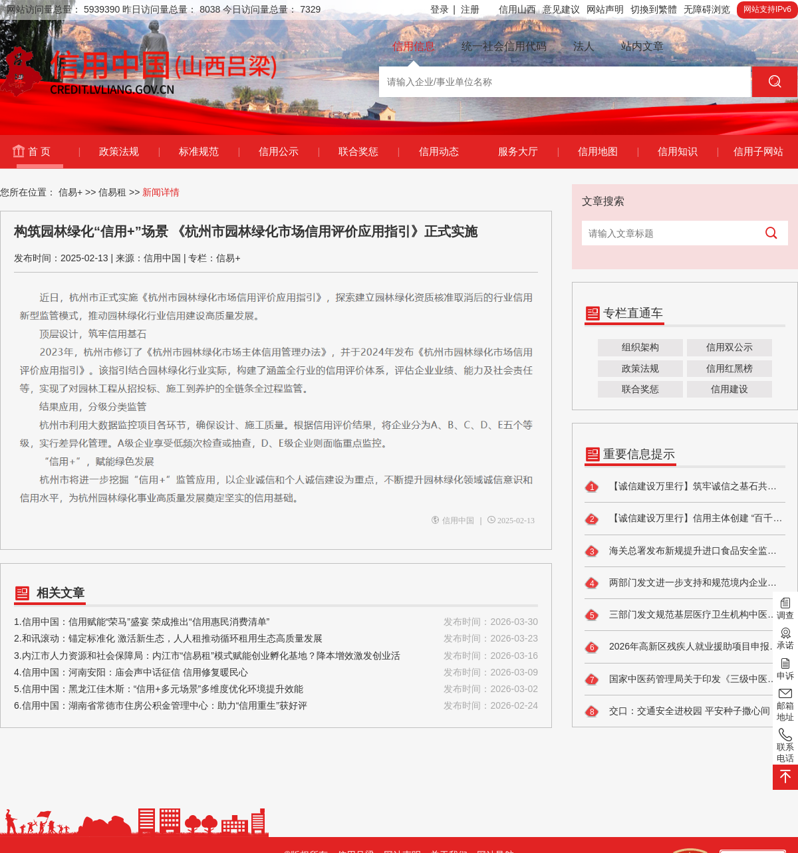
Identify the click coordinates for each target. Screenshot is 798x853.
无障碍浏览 (707, 9)
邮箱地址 (785, 703)
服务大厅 (528, 151)
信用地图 (608, 151)
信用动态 (439, 151)
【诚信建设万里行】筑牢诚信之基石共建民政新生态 (685, 486)
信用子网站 (758, 151)
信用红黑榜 (729, 368)
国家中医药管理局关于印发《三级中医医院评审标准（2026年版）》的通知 (685, 679)
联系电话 (785, 745)
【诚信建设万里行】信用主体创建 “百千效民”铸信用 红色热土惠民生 (685, 519)
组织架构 (640, 347)
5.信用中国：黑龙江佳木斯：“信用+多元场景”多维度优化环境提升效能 (276, 689)
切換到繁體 (653, 9)
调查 (785, 607)
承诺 (785, 637)
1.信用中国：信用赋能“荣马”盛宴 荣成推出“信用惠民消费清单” (276, 622)
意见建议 (561, 9)
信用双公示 (729, 347)
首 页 (54, 151)
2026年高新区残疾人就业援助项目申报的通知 (685, 647)
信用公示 (289, 151)
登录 (443, 9)
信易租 (112, 192)
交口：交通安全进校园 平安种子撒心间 (677, 711)
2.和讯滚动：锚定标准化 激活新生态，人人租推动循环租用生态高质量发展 (276, 638)
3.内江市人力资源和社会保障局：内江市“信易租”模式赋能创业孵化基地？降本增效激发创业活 (276, 656)
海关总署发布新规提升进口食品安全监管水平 (685, 551)
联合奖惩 (368, 151)
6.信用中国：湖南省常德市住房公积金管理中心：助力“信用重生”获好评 (276, 705)
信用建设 (729, 389)
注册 (470, 9)
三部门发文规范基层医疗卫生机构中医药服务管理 (685, 615)
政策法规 (129, 151)
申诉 (785, 667)
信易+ (70, 192)
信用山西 (517, 9)
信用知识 (688, 151)
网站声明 (605, 9)
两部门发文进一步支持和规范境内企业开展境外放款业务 (685, 583)
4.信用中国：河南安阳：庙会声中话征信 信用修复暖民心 (276, 672)
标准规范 (209, 151)
